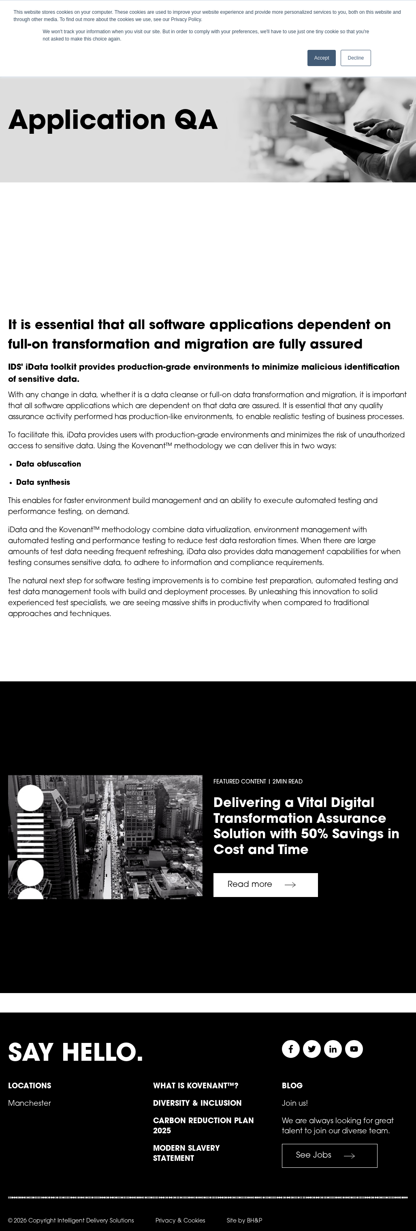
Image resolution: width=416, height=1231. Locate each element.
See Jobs (329, 1155)
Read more (266, 884)
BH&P (254, 1220)
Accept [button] (321, 58)
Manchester (29, 1103)
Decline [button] (356, 58)
